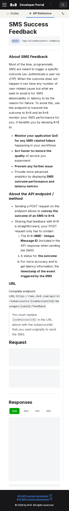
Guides (14, 13)
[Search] (63, 5)
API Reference (42, 13)
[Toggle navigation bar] (4, 5)
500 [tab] (48, 411)
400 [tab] (26, 411)
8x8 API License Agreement (34, 495)
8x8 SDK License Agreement (34, 499)
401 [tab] (37, 411)
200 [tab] (14, 411)
